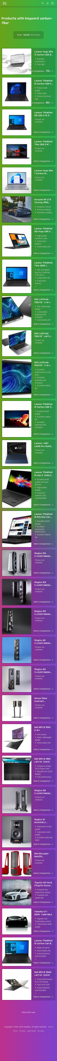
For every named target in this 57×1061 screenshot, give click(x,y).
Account (41, 1031)
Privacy (22, 1031)
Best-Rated (35, 35)
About (50, 1027)
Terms (15, 1031)
